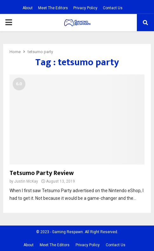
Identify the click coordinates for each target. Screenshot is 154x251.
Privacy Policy (85, 8)
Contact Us (113, 8)
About (28, 8)
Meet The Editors (53, 8)
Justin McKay (26, 181)
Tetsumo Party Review (42, 173)
